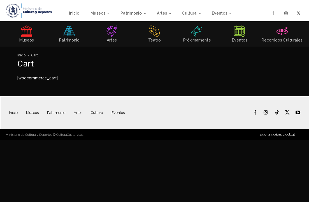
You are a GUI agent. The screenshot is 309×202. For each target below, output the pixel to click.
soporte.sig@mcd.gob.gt (277, 134)
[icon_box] (27, 36)
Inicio (21, 55)
